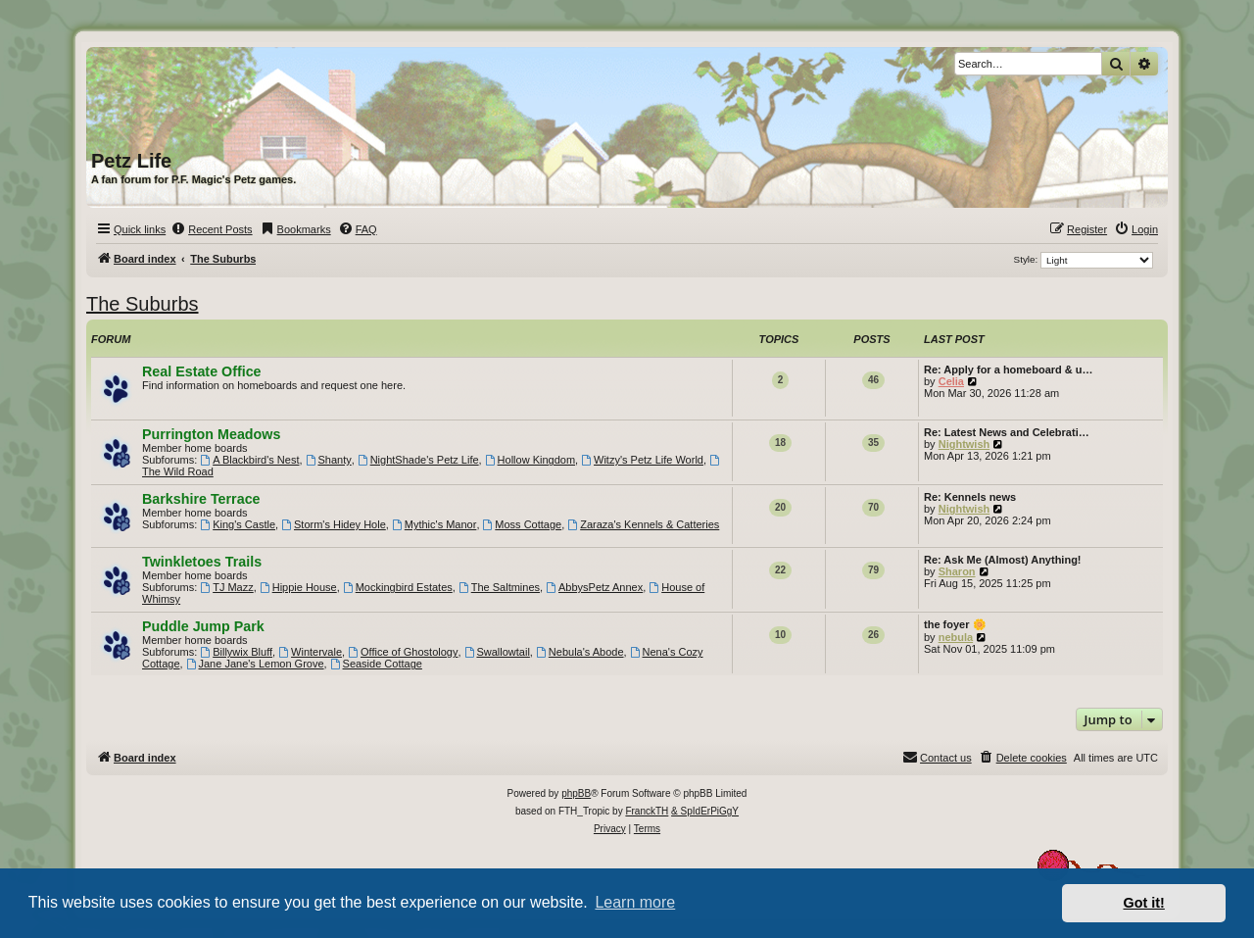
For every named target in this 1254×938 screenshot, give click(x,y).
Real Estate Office (202, 371)
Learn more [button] (635, 902)
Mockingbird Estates (398, 587)
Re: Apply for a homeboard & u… (1008, 369)
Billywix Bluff (236, 652)
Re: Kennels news (970, 497)
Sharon (957, 571)
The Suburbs (142, 304)
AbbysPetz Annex (594, 587)
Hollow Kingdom (530, 460)
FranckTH (646, 811)
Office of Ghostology (403, 652)
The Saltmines (499, 587)
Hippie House (298, 587)
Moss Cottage (522, 524)
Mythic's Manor (434, 524)
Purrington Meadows (211, 434)
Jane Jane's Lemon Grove (255, 663)
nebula (956, 637)
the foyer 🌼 (955, 624)
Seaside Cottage (376, 663)
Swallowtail (497, 652)
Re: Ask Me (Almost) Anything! (1003, 560)
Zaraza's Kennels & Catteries (643, 524)
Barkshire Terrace (201, 499)
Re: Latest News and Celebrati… (1006, 432)
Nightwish (964, 444)
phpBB (576, 793)
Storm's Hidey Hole (333, 524)
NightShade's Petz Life (418, 460)
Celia (951, 381)
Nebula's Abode (580, 652)
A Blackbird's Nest (249, 460)
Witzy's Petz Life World (642, 460)
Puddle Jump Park (203, 626)
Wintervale (310, 652)
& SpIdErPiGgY (705, 811)
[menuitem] (211, 229)
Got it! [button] (1144, 903)
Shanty (329, 460)
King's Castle (237, 524)
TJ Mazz (226, 587)
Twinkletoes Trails (202, 561)
